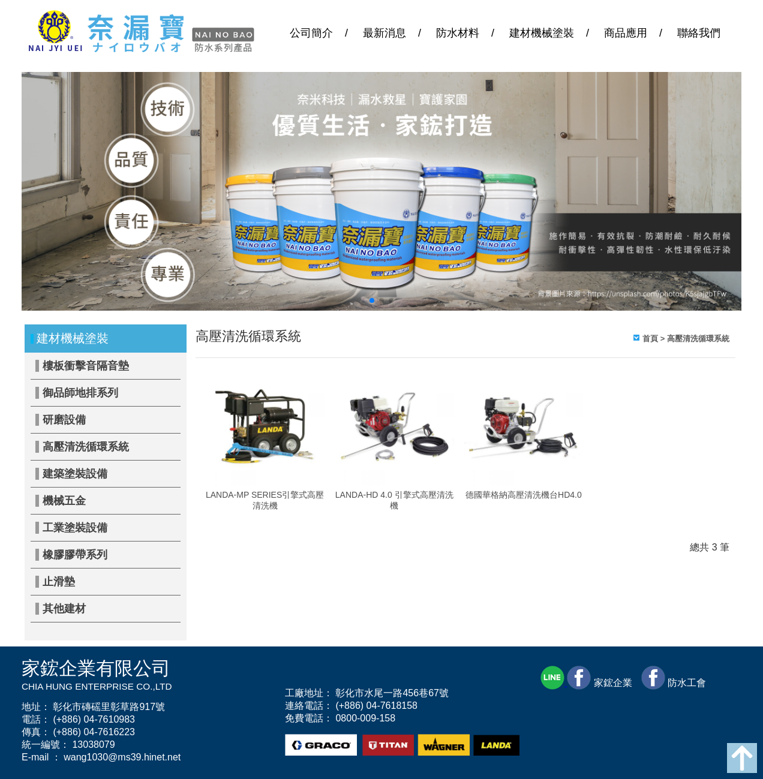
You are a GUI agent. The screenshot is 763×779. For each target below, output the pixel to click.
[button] (372, 300)
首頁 (650, 338)
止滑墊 (59, 582)
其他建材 (64, 609)
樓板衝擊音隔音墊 (86, 366)
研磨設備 (64, 420)
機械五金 (64, 501)
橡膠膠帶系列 (75, 555)
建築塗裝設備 (75, 474)
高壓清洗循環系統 (86, 447)
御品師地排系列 (80, 393)
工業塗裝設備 (75, 528)
